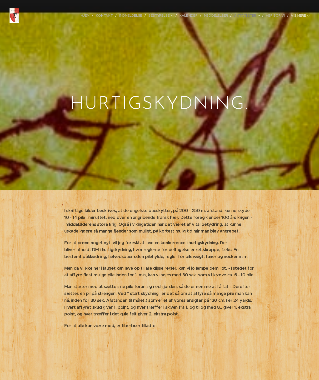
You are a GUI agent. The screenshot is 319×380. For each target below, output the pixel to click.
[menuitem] (90, 15)
